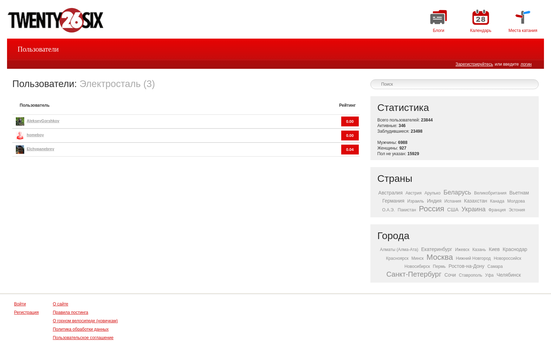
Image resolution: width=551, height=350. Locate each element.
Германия (393, 201)
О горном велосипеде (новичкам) (85, 320)
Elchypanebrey (40, 149)
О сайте (60, 304)
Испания (453, 201)
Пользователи (38, 49)
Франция (497, 209)
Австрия (414, 193)
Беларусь (457, 192)
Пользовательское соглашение (83, 337)
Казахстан (475, 201)
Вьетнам (519, 193)
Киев (494, 249)
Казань (479, 249)
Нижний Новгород (473, 258)
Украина (473, 209)
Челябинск (509, 275)
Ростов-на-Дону (467, 266)
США (453, 209)
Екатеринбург (436, 249)
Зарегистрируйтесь (474, 64)
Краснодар (515, 249)
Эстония (517, 209)
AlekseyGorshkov (43, 121)
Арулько (432, 193)
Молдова (516, 201)
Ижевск (462, 249)
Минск (417, 258)
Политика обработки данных (81, 329)
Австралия (390, 193)
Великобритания (490, 193)
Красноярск (397, 258)
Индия (434, 201)
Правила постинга (70, 312)
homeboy (35, 135)
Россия (431, 208)
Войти (20, 304)
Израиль (415, 201)
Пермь (439, 266)
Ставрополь (470, 275)
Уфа (489, 275)
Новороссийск (507, 258)
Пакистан (407, 209)
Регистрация (26, 312)
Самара (495, 266)
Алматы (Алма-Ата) (399, 249)
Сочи (450, 275)
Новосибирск (417, 266)
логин (526, 64)
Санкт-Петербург (413, 274)
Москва (440, 257)
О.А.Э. (388, 209)
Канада (497, 201)
